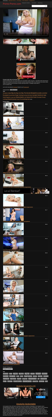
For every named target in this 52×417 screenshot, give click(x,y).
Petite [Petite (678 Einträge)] (34, 97)
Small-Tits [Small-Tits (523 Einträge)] (19, 99)
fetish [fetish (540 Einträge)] (13, 95)
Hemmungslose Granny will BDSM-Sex (11, 364)
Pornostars (34, 2)
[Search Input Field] (38, 6)
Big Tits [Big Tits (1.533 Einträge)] (23, 93)
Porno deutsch (25, 0)
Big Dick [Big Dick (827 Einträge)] (18, 93)
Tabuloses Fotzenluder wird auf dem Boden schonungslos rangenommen (18, 335)
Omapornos (31, 0)
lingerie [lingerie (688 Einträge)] (8, 97)
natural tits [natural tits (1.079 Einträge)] (29, 97)
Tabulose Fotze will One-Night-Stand (11, 292)
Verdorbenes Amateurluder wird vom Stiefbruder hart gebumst (16, 221)
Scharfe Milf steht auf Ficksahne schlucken (12, 321)
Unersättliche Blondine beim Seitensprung (12, 235)
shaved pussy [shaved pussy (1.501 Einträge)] (11, 99)
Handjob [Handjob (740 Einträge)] (34, 95)
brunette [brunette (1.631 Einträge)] (39, 93)
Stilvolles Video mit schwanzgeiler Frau (11, 144)
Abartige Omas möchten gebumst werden (12, 278)
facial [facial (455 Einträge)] (10, 95)
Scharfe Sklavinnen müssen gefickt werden (12, 264)
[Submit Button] (46, 6)
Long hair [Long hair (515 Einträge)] (13, 97)
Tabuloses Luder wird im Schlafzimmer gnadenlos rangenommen (17, 187)
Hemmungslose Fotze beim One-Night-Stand (12, 350)
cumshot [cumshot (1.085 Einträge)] (44, 93)
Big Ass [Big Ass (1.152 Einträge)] (13, 93)
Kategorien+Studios (26, 2)
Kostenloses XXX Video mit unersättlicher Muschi (13, 158)
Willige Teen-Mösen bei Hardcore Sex (11, 172)
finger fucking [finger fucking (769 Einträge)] (19, 95)
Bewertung (40, 2)
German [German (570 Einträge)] (30, 95)
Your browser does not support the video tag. (26, 23)
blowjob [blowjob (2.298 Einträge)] (33, 93)
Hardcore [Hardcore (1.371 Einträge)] (40, 95)
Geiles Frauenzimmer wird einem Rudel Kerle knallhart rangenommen (18, 207)
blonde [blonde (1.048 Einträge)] (28, 93)
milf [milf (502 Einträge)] (25, 97)
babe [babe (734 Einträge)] (9, 93)
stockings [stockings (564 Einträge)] (24, 99)
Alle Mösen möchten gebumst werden (11, 307)
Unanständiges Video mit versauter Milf (11, 115)
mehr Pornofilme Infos (7, 84)
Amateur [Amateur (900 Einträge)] (5, 93)
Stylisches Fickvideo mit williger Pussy (11, 129)
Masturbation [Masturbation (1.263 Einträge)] (20, 97)
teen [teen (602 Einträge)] (29, 99)
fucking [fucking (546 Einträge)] (25, 95)
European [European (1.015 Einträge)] (6, 95)
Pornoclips (19, 0)
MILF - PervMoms (13, 89)
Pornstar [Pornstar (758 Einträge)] (39, 97)
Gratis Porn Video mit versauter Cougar (11, 250)
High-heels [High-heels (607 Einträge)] (13, 378)
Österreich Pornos (12, 0)
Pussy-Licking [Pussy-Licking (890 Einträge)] (17, 381)
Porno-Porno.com (12, 3)
